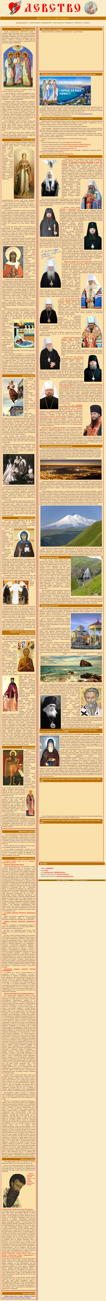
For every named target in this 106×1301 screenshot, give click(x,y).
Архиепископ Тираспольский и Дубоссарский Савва (78, 261)
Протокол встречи (77, 424)
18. (5, 995)
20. (5, 1074)
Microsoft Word (77, 142)
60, (13, 862)
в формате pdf (60, 153)
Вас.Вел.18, (5, 862)
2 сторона (42, 140)
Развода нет (69, 23)
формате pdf (69, 142)
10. (5, 930)
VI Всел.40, (7, 861)
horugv (46, 870)
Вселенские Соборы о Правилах (22, 1297)
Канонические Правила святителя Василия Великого (19, 993)
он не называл (68, 411)
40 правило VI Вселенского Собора (14, 864)
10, (24, 861)
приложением (52, 411)
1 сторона (84, 138)
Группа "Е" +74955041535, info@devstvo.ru (75, 880)
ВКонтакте (78, 23)
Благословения (35, 23)
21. (5, 935)
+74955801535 (49, 868)
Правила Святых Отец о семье (13, 1296)
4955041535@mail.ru (59, 872)
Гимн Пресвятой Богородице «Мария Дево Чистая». (77, 144)
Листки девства (58, 23)
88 (14, 862)
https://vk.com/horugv (63, 874)
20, (11, 862)
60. (5, 1092)
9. (4, 925)
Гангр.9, (20, 861)
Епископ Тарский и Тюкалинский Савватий (53, 427)
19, (9, 862)
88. (5, 1101)
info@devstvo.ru (48, 872)
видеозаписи (51, 148)
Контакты (87, 23)
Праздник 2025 (46, 23)
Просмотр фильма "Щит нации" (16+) (78, 146)
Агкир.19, (14, 861)
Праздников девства (64, 148)
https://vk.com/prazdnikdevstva (64, 876)
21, (26, 861)
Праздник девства (22, 23)
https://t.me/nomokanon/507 (85, 113)
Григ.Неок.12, (31, 861)
